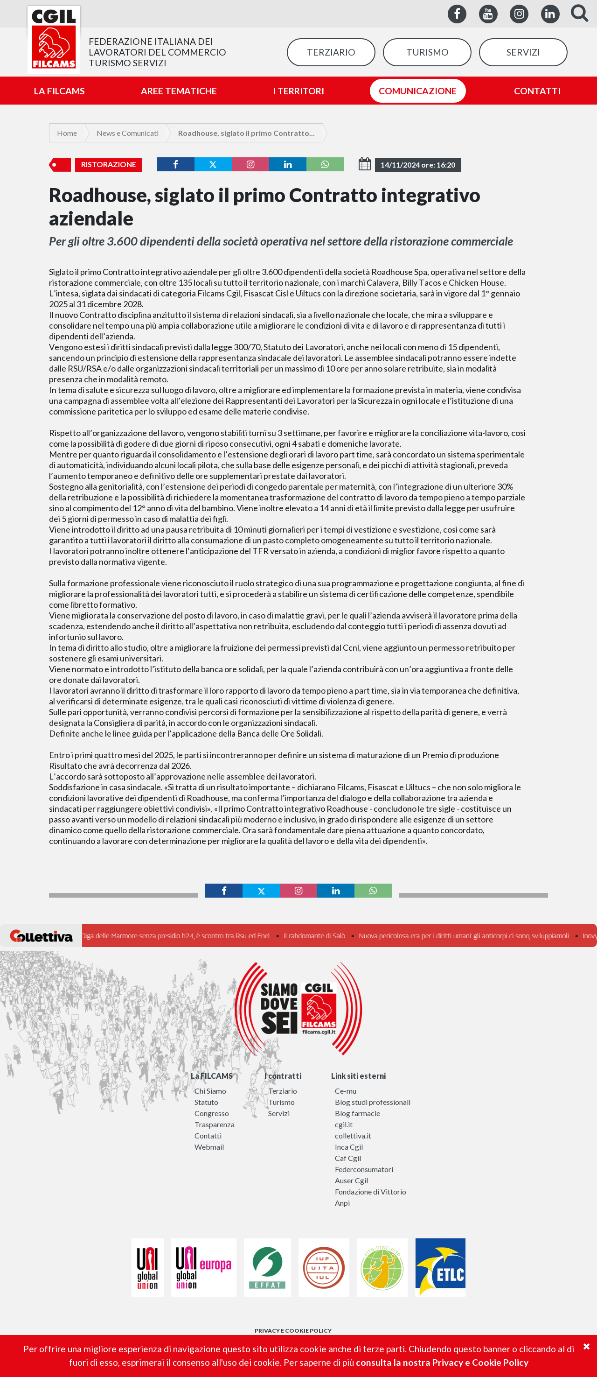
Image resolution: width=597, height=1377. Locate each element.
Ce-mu (345, 1090)
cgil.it (344, 1124)
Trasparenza (214, 1124)
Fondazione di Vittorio (370, 1191)
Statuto (206, 1101)
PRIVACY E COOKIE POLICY (293, 1330)
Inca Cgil (349, 1146)
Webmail (209, 1146)
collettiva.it (353, 1135)
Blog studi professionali (372, 1101)
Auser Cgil (351, 1180)
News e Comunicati (128, 132)
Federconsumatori (364, 1169)
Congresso (211, 1113)
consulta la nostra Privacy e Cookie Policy (442, 1362)
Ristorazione (108, 164)
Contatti (208, 1135)
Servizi (279, 1113)
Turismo (281, 1101)
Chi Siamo (210, 1090)
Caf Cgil (348, 1157)
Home (67, 132)
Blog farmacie (357, 1113)
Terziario (282, 1090)
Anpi (342, 1202)
